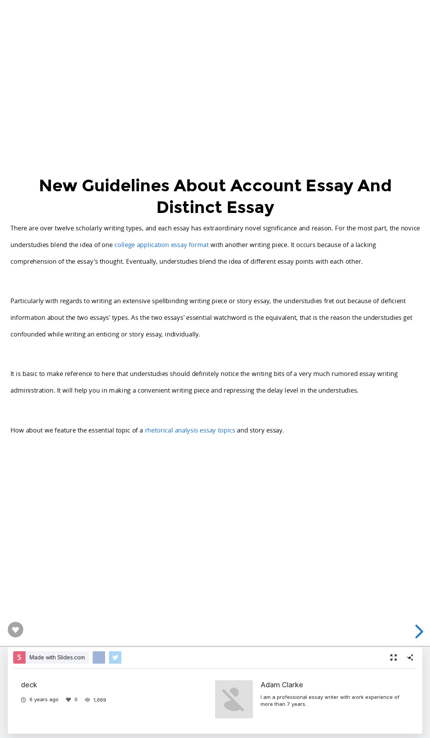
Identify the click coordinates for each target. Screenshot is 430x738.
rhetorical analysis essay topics (190, 429)
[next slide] (418, 631)
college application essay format (161, 244)
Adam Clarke (282, 684)
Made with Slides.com (57, 657)
